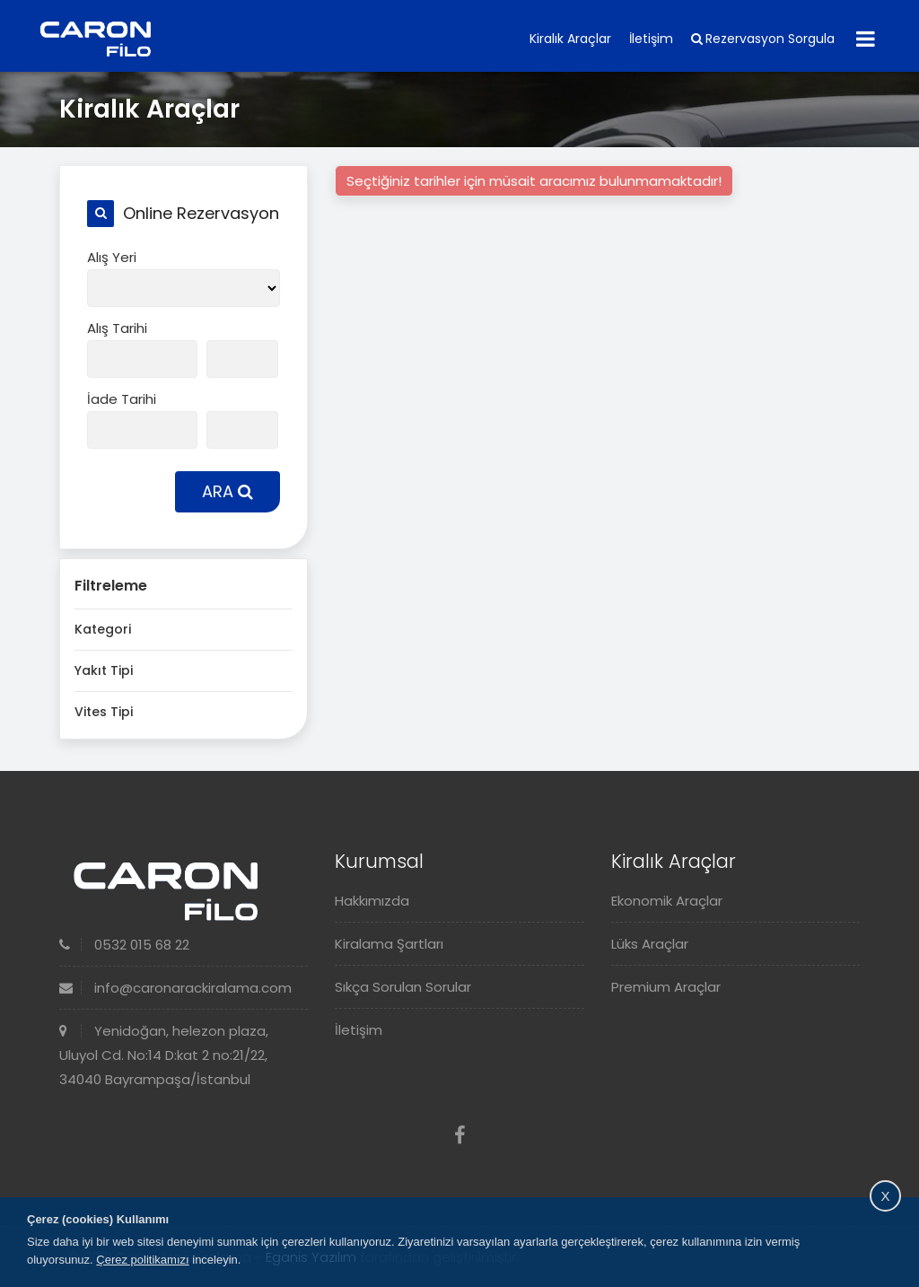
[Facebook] (460, 1136)
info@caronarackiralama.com (175, 987)
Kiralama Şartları (389, 943)
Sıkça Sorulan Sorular (403, 986)
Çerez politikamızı (142, 1259)
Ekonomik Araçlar (666, 900)
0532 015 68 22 (124, 944)
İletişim (651, 39)
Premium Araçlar (666, 986)
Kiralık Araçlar (570, 39)
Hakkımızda (372, 900)
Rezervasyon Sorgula (763, 39)
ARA (227, 491)
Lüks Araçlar (649, 943)
